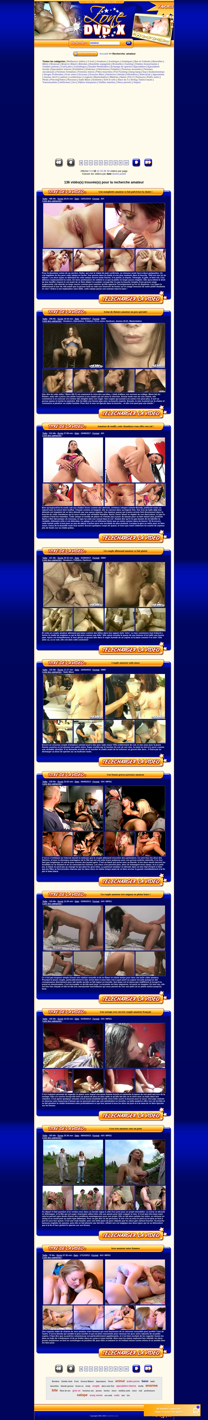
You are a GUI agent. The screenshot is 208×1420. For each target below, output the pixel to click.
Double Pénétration (98, 66)
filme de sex (65, 1391)
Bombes (55, 1381)
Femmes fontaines (66, 72)
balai (152, 1381)
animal (120, 1381)
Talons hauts (145, 79)
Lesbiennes (75, 77)
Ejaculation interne (61, 69)
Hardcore (111, 74)
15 (101, 171)
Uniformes (64, 82)
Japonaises (158, 74)
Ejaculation (140, 66)
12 (98, 171)
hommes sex (88, 1391)
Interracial (145, 74)
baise (145, 1381)
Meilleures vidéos (76, 61)
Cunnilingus (80, 66)
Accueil (103, 53)
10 (126, 162)
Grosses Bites (96, 74)
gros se (77, 1390)
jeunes (99, 1391)
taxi (123, 1395)
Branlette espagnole (100, 64)
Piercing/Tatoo (57, 79)
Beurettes (157, 61)
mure (134, 1391)
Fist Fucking (120, 72)
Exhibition (78, 69)
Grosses (82, 74)
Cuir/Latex (66, 66)
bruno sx (79, 1386)
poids (123, 173)
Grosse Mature (87, 1381)
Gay (145, 72)
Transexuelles (50, 82)
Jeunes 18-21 (51, 77)
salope (82, 1395)
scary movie (96, 1395)
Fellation (115, 69)
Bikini (46, 64)
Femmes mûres (86, 72)
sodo (117, 1395)
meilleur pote (124, 1391)
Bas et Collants (142, 61)
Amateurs (101, 61)
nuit (140, 1391)
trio (128, 1395)
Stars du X (123, 79)
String (133, 79)
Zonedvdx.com (112, 1416)
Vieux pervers (124, 82)
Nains (123, 77)
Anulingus (113, 61)
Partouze (140, 77)
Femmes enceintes (132, 69)
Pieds (46, 79)
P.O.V (131, 77)
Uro (74, 82)
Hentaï (121, 74)
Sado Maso (84, 79)
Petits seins (153, 77)
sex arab (108, 1395)
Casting (129, 64)
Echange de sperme (121, 66)
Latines (63, 77)
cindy (87, 1386)
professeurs (149, 1391)
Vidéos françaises (87, 82)
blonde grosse (67, 1386)
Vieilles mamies (106, 82)
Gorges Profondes (53, 74)
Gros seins (70, 74)
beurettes (54, 1386)
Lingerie (87, 77)
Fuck (76, 1381)
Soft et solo (110, 79)
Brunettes (117, 64)
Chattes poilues (51, 66)
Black (74, 64)
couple (96, 1386)
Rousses (72, 79)
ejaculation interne (126, 1386)
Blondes (83, 64)
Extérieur (91, 69)
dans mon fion (107, 1386)
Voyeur (137, 82)
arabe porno (133, 1381)
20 (105, 171)
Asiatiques (127, 61)
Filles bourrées (104, 72)
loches (107, 1391)
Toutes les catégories (54, 61)
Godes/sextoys (156, 72)
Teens (110, 1381)
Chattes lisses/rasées (146, 64)
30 (108, 171)
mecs (114, 1391)
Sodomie (97, 79)
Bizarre (65, 64)
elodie (140, 1386)
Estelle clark (66, 1381)
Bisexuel (55, 64)
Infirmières (132, 74)
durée (115, 173)
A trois (91, 61)
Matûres (114, 77)
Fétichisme (103, 69)
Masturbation (101, 77)
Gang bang (135, 72)
